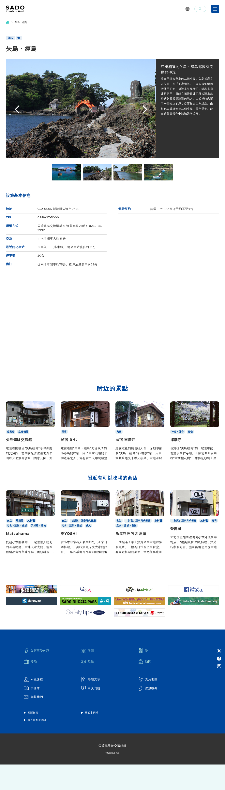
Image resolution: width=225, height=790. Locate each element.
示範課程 (33, 704)
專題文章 (90, 704)
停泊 (30, 686)
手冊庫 (32, 713)
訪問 (144, 686)
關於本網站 (91, 738)
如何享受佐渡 (36, 675)
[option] (81, 108)
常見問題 (90, 713)
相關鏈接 (33, 738)
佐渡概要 (148, 713)
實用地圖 (148, 704)
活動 (87, 686)
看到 (87, 675)
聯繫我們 (33, 722)
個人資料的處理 (37, 745)
